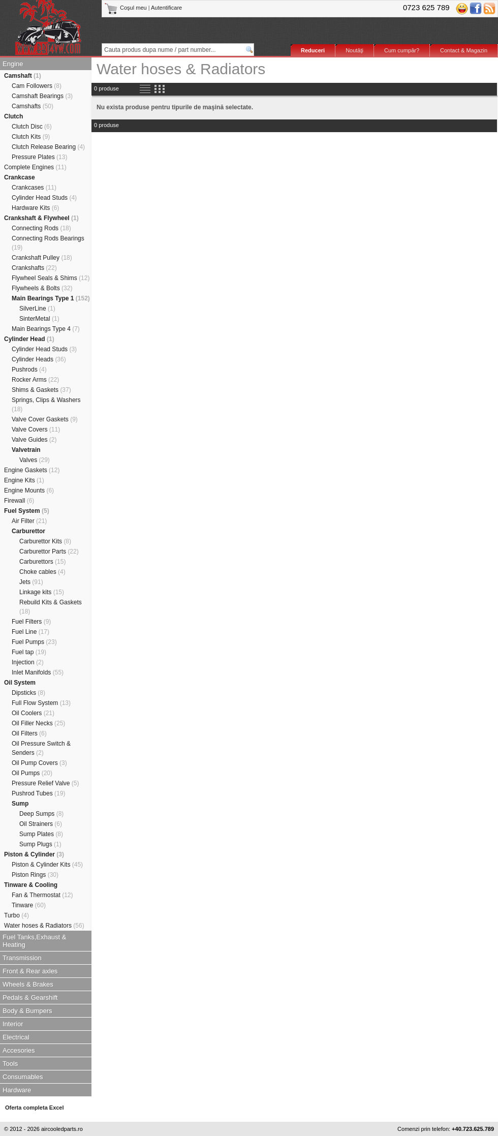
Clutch (13, 116)
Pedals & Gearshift (30, 997)
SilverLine (37, 308)
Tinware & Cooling (30, 884)
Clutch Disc (32, 126)
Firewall (19, 500)
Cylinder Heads (39, 359)
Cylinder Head (29, 339)
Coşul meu (126, 8)
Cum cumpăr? (401, 50)
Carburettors (42, 561)
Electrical (16, 1037)
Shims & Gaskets (41, 389)
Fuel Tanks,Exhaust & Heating (35, 940)
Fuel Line (30, 631)
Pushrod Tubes (38, 793)
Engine (13, 64)
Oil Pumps (32, 773)
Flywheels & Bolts (42, 288)
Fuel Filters (31, 621)
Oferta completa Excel (34, 1107)
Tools (10, 1063)
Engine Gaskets (31, 470)
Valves (34, 460)
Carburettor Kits (45, 541)
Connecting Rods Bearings (48, 243)
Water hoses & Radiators (44, 925)
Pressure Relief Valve (45, 783)
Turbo (16, 915)
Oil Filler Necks (38, 723)
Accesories (19, 1050)
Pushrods (29, 369)
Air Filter (29, 521)
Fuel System (26, 510)
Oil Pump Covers (39, 762)
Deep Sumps (41, 813)
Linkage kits (41, 592)
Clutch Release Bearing (48, 146)
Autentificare (166, 8)
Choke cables (42, 571)
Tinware (29, 905)
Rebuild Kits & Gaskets (50, 607)
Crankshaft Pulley (42, 257)
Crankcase (19, 177)
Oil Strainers (40, 823)
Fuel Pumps (34, 642)
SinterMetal (39, 318)
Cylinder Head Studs (44, 197)
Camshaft (22, 75)
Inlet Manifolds (38, 672)
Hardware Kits (35, 207)
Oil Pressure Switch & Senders (41, 748)
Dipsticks (28, 692)
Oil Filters (29, 733)
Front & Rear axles (30, 971)
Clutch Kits (31, 136)
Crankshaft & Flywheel (41, 218)
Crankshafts (34, 267)
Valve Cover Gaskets (45, 419)
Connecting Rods (41, 228)
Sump (20, 803)
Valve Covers (36, 429)
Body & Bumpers (27, 1011)
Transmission (22, 958)
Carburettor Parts (49, 551)
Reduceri (313, 50)
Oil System (20, 682)
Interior (13, 1024)
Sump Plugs (40, 844)
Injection (28, 662)
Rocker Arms (35, 379)
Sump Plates (41, 834)
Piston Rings (35, 874)
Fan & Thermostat (42, 895)
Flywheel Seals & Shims (50, 278)
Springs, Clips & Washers (46, 404)
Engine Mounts (29, 490)
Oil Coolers (33, 713)
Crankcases (34, 187)
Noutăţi (354, 50)
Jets (31, 582)
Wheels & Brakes (28, 984)
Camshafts (32, 106)
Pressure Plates (39, 157)
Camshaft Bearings (42, 96)
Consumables (23, 1077)
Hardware (17, 1090)
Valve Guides (34, 439)
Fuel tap (29, 652)
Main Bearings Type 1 (51, 298)
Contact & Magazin (463, 50)
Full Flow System (41, 703)
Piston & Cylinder (34, 854)
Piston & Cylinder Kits (47, 864)
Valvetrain (26, 449)
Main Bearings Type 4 (46, 328)
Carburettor (28, 531)
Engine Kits (24, 480)
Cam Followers (36, 85)
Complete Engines (35, 167)
